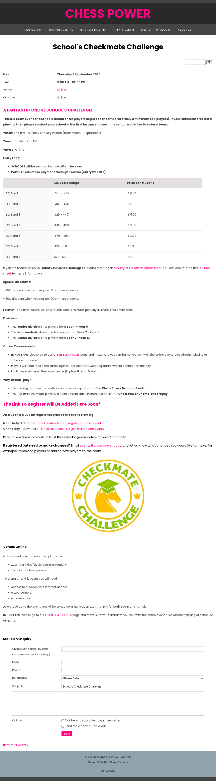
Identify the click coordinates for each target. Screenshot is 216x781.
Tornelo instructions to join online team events (71, 429)
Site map (126, 761)
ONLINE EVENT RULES (66, 355)
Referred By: (20, 678)
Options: (17, 724)
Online (61, 90)
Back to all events (15, 749)
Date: (6, 74)
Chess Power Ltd (108, 761)
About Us (184, 30)
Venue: (7, 89)
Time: (6, 82)
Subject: (17, 686)
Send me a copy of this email (83, 730)
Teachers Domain (92, 30)
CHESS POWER (108, 13)
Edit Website (108, 775)
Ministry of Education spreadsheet (138, 268)
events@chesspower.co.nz (101, 445)
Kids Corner (34, 30)
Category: (9, 97)
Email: (16, 662)
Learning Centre (61, 30)
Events (146, 30)
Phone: (16, 670)
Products (163, 30)
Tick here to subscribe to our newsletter (90, 725)
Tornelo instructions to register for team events (69, 423)
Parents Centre (123, 30)
